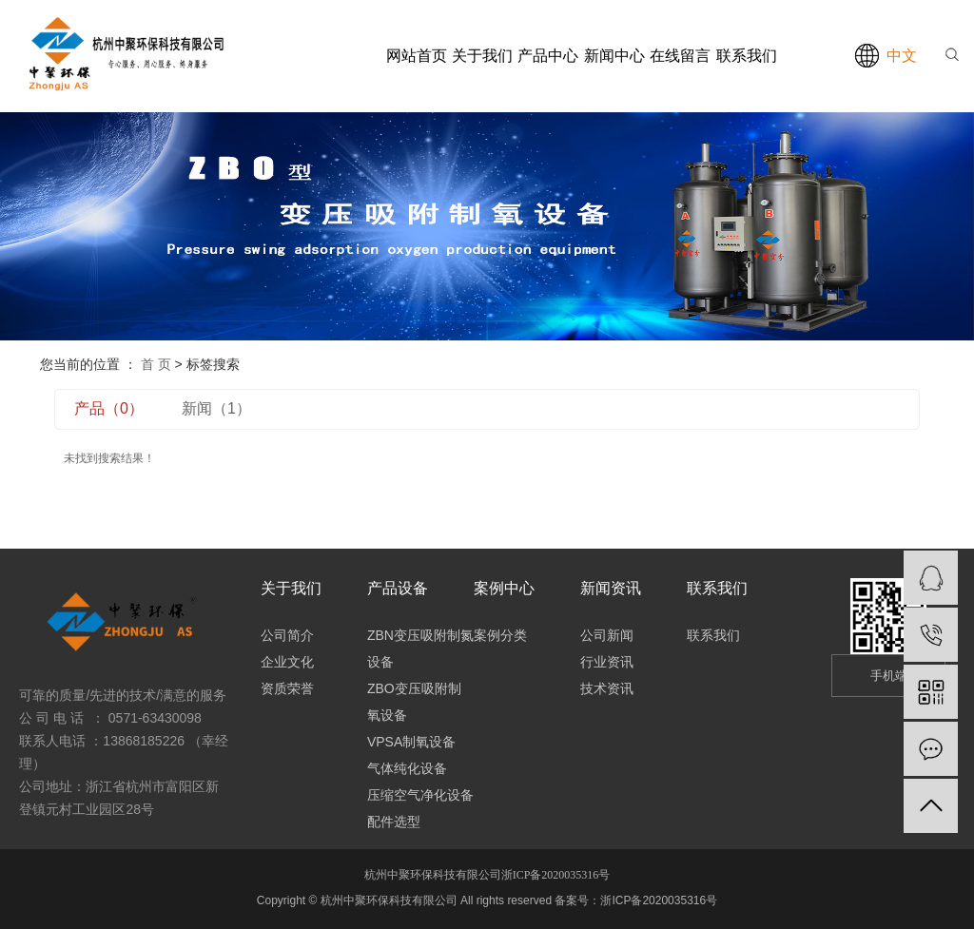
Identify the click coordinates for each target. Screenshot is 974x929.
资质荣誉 (287, 688)
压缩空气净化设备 (420, 795)
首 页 (156, 364)
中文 (901, 56)
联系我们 (746, 56)
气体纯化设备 (407, 768)
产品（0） (109, 408)
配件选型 (393, 821)
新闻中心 (614, 56)
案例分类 (500, 635)
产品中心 (547, 56)
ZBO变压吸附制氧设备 (414, 702)
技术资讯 (606, 688)
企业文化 (287, 661)
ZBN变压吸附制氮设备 (420, 648)
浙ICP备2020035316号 (556, 874)
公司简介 (287, 635)
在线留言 (680, 56)
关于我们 (482, 56)
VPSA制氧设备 (411, 741)
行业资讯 (606, 661)
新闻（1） (216, 408)
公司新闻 (606, 635)
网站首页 (416, 56)
